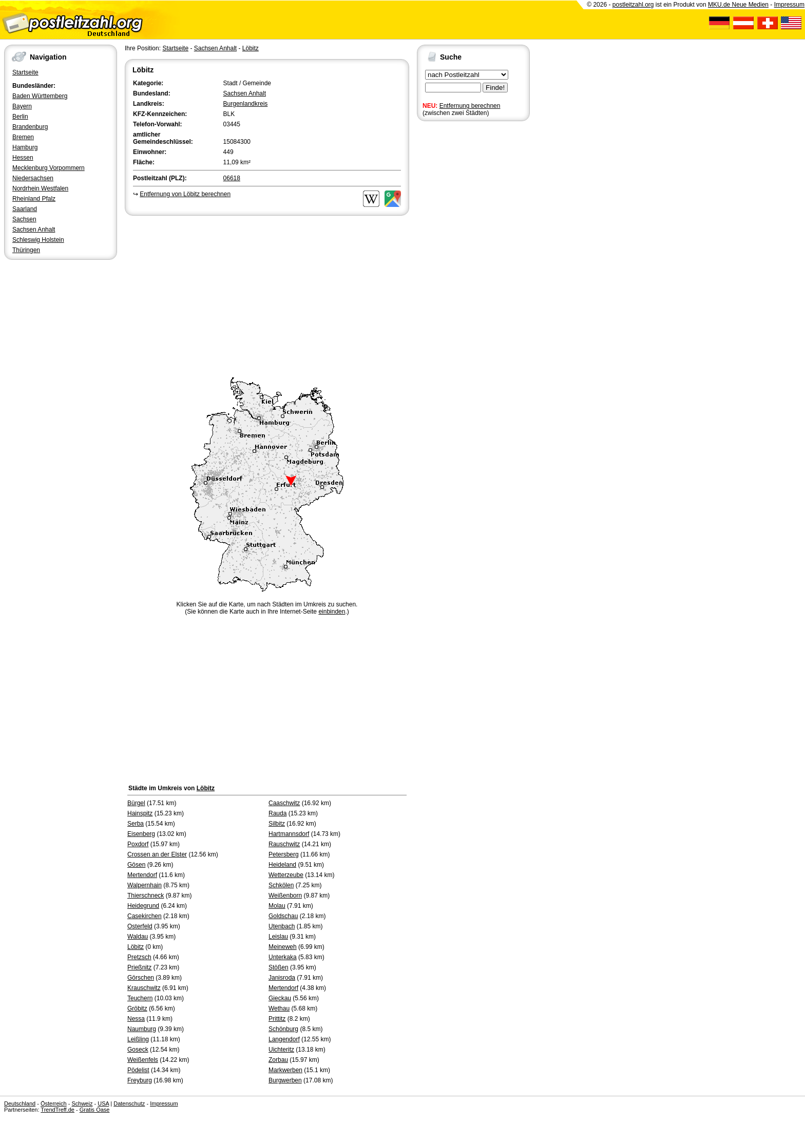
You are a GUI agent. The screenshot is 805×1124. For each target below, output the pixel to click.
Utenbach (282, 926)
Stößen (279, 967)
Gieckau (280, 998)
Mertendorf (142, 875)
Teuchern (139, 998)
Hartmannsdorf (289, 833)
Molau (277, 905)
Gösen (136, 864)
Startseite (25, 72)
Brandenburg (30, 126)
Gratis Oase (95, 1110)
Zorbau (278, 1059)
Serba (135, 823)
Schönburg (283, 1029)
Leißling (138, 1039)
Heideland (282, 864)
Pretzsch (139, 957)
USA (103, 1103)
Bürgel (136, 803)
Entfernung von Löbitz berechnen (185, 194)
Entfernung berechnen (470, 105)
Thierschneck (145, 895)
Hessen (22, 157)
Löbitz (250, 48)
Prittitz (277, 1018)
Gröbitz (137, 1008)
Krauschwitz (144, 988)
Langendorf (284, 1039)
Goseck (137, 1049)
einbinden (331, 611)
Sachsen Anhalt (33, 229)
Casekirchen (144, 916)
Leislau (278, 936)
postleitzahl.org (633, 4)
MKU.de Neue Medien (738, 4)
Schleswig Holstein (38, 239)
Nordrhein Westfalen (40, 188)
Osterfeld (139, 926)
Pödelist (138, 1070)
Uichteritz (281, 1049)
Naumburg (141, 1029)
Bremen (23, 137)
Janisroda (282, 977)
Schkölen (281, 885)
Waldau (137, 936)
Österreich (54, 1103)
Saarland (24, 209)
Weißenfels (142, 1059)
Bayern (22, 106)
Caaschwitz (284, 803)
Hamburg (24, 147)
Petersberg (284, 854)
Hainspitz (139, 813)
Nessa (136, 1018)
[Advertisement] (267, 295)
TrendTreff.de (57, 1110)
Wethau (279, 1008)
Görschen (140, 977)
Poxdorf (137, 844)
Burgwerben (285, 1080)
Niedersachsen (32, 178)
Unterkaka (283, 957)
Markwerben (285, 1070)
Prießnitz (139, 967)
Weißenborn (285, 895)
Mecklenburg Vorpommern (48, 168)
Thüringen (26, 250)
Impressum (789, 4)
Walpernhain (144, 885)
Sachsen (24, 219)
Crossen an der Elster (157, 854)
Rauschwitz (284, 844)
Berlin (20, 116)
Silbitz (277, 823)
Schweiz (81, 1103)
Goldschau (283, 916)
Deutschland (19, 1103)
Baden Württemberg (39, 96)
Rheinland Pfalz (33, 198)
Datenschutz (129, 1103)
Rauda (277, 813)
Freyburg (139, 1080)
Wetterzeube (286, 875)
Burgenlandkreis (245, 103)
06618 (231, 178)
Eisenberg (141, 833)
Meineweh (283, 946)
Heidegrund (143, 905)
